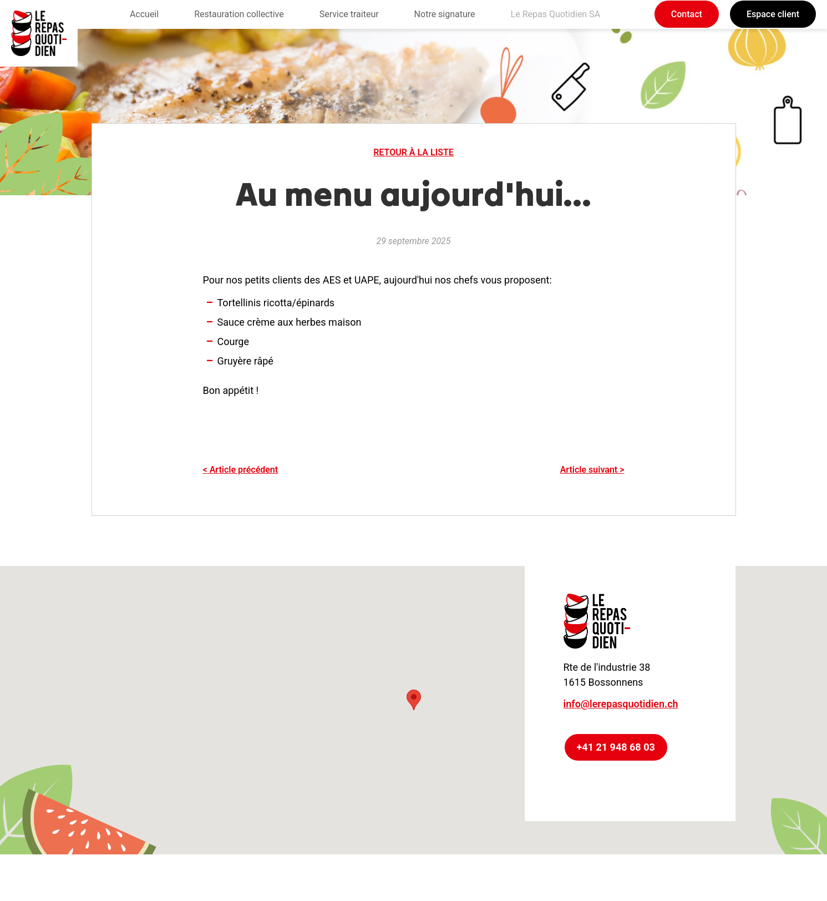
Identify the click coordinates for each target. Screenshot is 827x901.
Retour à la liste (413, 152)
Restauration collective (239, 14)
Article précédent (240, 469)
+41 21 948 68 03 (616, 747)
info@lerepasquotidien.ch (621, 704)
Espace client (773, 14)
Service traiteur (349, 14)
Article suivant (592, 469)
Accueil (144, 14)
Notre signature (444, 14)
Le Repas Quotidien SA (556, 14)
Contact (686, 14)
